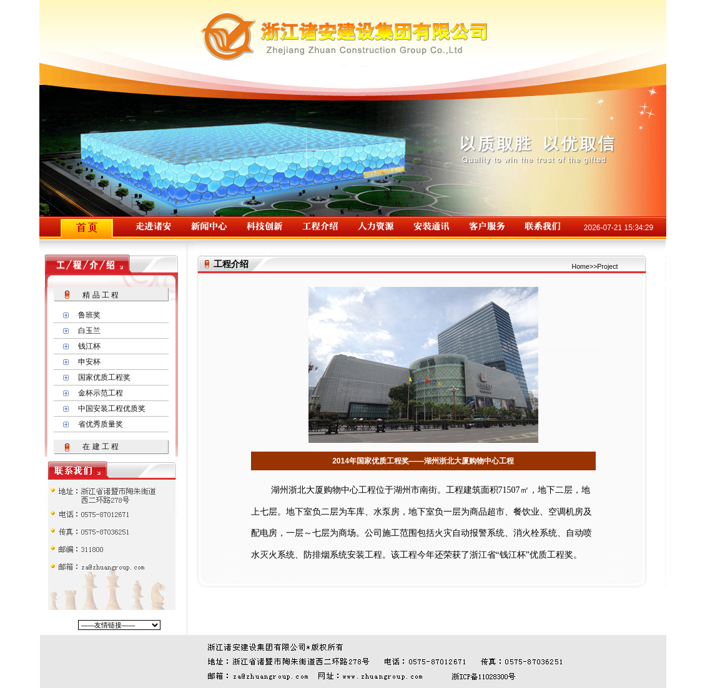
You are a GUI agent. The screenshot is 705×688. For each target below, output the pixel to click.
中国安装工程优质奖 (111, 408)
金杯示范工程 (100, 393)
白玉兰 (89, 330)
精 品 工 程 (100, 295)
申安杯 (89, 361)
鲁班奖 (89, 315)
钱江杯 (89, 346)
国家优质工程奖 (104, 377)
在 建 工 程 (100, 446)
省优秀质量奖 (100, 424)
